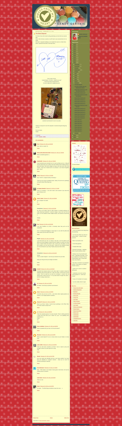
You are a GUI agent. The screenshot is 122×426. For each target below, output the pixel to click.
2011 (75, 62)
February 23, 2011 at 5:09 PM (48, 301)
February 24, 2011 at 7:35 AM (50, 367)
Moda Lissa (75, 312)
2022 (75, 46)
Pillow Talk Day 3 (78, 127)
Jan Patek (75, 299)
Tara (38, 224)
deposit (40, 136)
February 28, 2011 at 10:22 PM (47, 386)
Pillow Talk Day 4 (78, 125)
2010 (75, 135)
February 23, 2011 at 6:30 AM (46, 144)
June (76, 75)
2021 (75, 48)
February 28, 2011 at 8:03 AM (49, 377)
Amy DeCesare (40, 367)
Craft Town (39, 377)
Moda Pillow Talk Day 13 (80, 108)
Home (51, 417)
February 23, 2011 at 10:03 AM (46, 224)
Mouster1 (39, 334)
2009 (75, 137)
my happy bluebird (41, 188)
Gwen (38, 386)
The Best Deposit (41, 33)
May (76, 77)
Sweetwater (76, 314)
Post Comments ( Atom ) (44, 420)
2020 (75, 49)
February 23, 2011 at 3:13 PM (45, 283)
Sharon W (39, 301)
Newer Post (35, 417)
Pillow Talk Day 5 (78, 123)
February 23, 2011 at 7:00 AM (57, 152)
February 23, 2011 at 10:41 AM (50, 253)
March (76, 81)
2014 (75, 57)
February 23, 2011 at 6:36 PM (51, 326)
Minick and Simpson (77, 307)
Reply (38, 148)
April (76, 79)
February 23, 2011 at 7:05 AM (46, 175)
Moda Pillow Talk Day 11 (80, 112)
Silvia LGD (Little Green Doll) (43, 152)
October (77, 68)
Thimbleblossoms (77, 318)
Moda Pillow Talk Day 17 (80, 99)
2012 (75, 61)
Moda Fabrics (76, 309)
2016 (75, 53)
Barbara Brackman (77, 289)
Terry (38, 144)
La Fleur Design (76, 303)
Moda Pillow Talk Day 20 (80, 92)
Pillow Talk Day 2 (78, 129)
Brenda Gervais (76, 293)
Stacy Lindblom (40, 326)
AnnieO (39, 269)
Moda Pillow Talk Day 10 (80, 114)
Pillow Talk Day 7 (78, 119)
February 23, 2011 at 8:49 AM (50, 198)
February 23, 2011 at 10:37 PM (47, 356)
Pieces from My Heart (78, 287)
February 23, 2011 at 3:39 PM (46, 291)
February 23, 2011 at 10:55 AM (47, 269)
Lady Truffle (40, 344)
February (77, 82)
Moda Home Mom (77, 311)
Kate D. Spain (40, 198)
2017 (75, 51)
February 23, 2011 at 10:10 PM (48, 334)
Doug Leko (75, 295)
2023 (75, 44)
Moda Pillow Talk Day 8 (80, 117)
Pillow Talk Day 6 (78, 121)
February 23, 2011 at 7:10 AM (52, 188)
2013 (75, 59)
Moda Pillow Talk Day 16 (80, 101)
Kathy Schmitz (76, 301)
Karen (38, 291)
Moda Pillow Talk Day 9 (80, 116)
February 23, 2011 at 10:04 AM (47, 238)
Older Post (66, 417)
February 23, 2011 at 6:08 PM (45, 311)
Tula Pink (75, 320)
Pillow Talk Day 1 (78, 130)
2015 (75, 55)
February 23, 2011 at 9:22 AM (49, 208)
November (77, 66)
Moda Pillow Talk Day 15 (80, 103)
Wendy (38, 356)
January (77, 133)
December (77, 64)
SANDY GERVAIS (83, 34)
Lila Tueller (75, 305)
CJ (37, 283)
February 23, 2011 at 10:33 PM (49, 344)
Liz (37, 311)
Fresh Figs (75, 297)
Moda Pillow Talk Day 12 (80, 110)
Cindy (38, 175)
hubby (44, 136)
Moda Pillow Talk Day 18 (80, 98)
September (77, 70)
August (76, 71)
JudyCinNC (39, 161)
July (76, 73)
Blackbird (75, 291)
